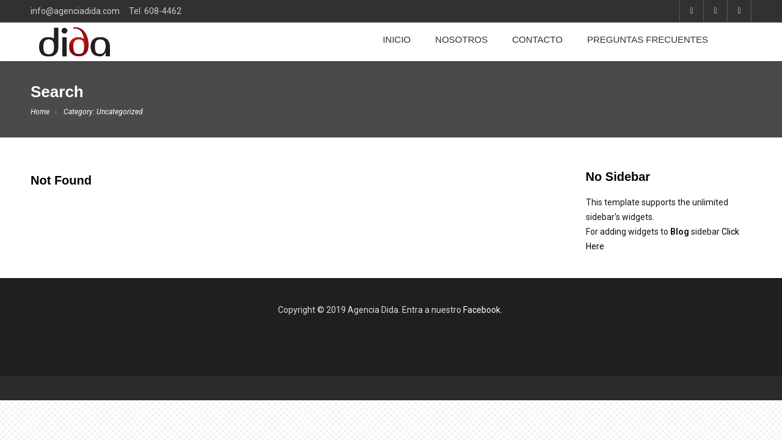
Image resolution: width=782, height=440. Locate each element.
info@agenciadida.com (75, 11)
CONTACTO (537, 40)
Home (40, 112)
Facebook (481, 310)
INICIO (396, 40)
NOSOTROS (461, 40)
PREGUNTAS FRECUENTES (647, 40)
